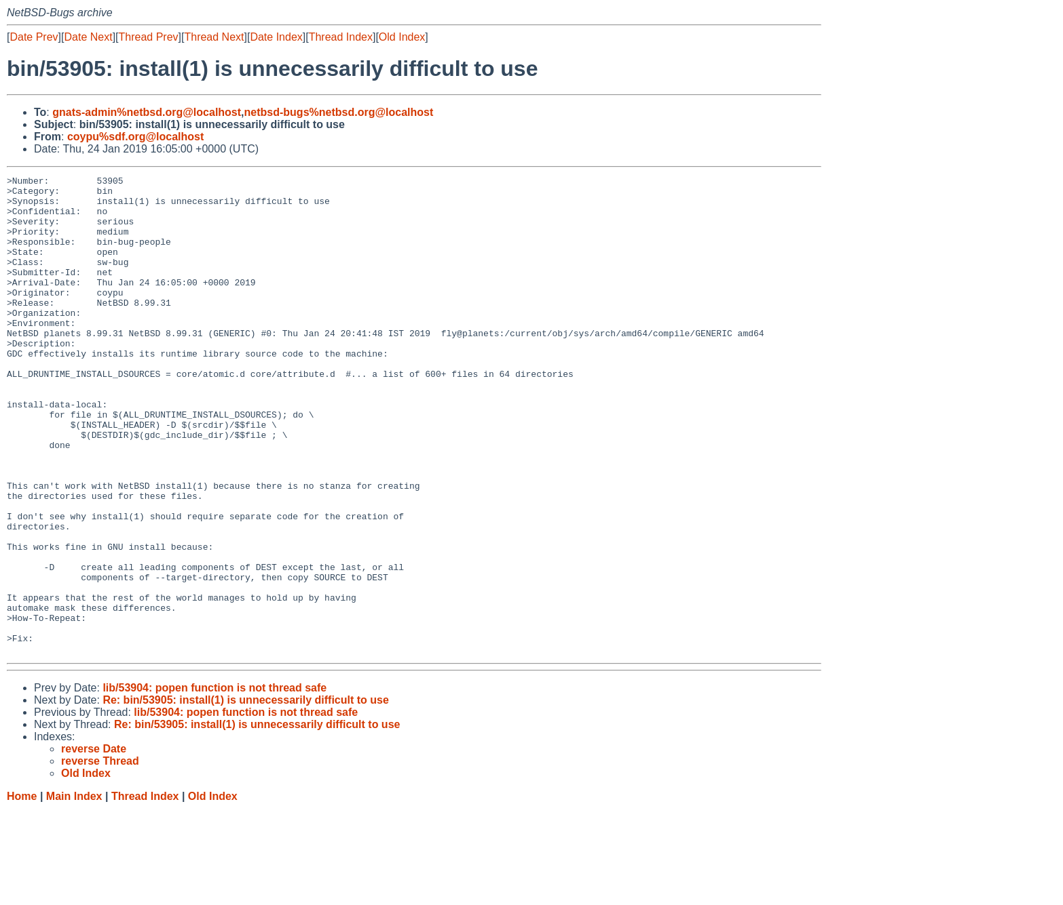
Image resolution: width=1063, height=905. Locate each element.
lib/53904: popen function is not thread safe (214, 783)
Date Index (276, 37)
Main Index (74, 892)
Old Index (402, 37)
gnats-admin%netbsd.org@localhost (146, 112)
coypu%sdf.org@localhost (135, 136)
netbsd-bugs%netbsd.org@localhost (339, 112)
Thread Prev (149, 37)
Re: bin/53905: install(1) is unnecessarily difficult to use (245, 795)
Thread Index (341, 37)
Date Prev (34, 37)
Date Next (88, 37)
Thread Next (214, 37)
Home (22, 892)
